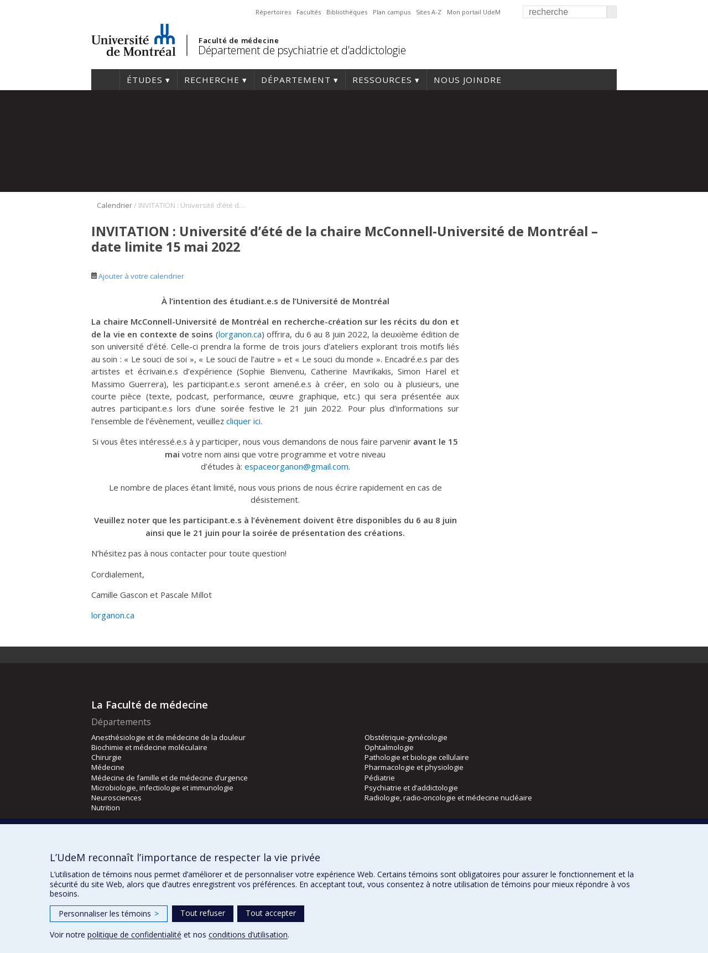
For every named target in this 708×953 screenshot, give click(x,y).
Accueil (105, 79)
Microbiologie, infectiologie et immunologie (162, 788)
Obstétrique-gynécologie (406, 737)
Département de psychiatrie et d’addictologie (301, 50)
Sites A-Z (428, 12)
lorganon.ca (240, 334)
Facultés (308, 12)
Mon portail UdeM (474, 12)
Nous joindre (468, 79)
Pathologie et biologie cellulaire (417, 757)
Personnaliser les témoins (109, 913)
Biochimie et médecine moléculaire (149, 747)
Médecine (107, 767)
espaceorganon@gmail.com (296, 466)
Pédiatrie (380, 778)
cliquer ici (243, 420)
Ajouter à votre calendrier (137, 276)
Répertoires (273, 12)
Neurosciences (116, 798)
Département (296, 79)
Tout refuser (202, 913)
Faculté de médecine (239, 40)
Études (145, 79)
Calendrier (114, 205)
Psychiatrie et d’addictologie (411, 788)
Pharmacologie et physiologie (414, 767)
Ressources (382, 79)
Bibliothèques (346, 12)
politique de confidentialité (134, 934)
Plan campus (391, 12)
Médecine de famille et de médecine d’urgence (169, 778)
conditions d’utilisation (248, 934)
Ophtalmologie (389, 747)
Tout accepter (271, 913)
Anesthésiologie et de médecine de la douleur (168, 737)
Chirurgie (106, 757)
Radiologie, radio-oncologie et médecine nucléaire (448, 798)
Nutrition (105, 808)
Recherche (212, 79)
